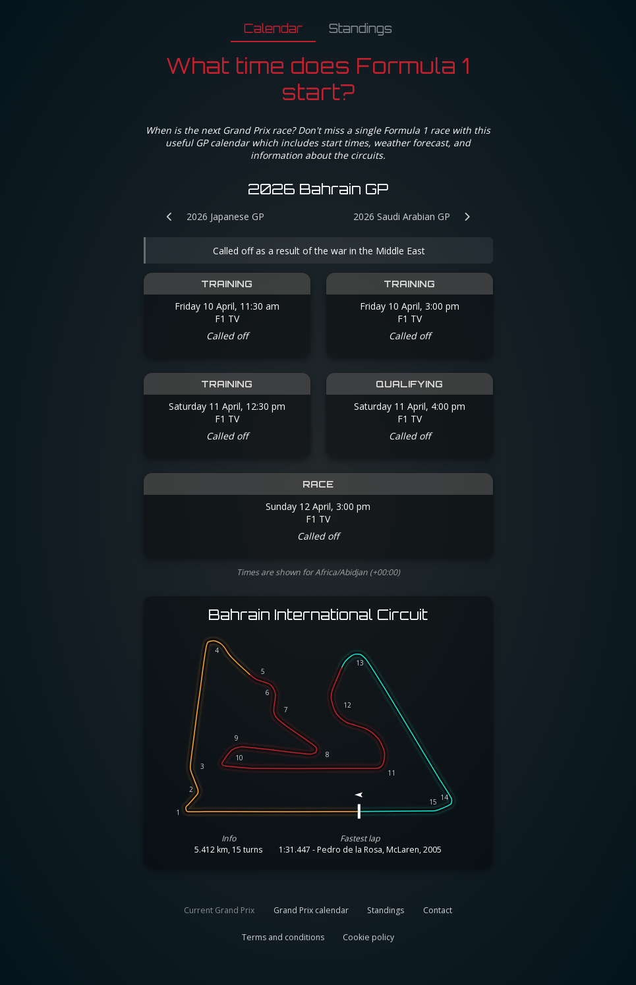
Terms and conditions (283, 937)
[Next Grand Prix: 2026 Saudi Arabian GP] (418, 216)
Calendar (273, 28)
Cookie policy (368, 937)
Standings (360, 28)
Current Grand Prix (219, 910)
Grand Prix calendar (311, 910)
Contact (437, 910)
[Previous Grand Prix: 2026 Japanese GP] (209, 216)
